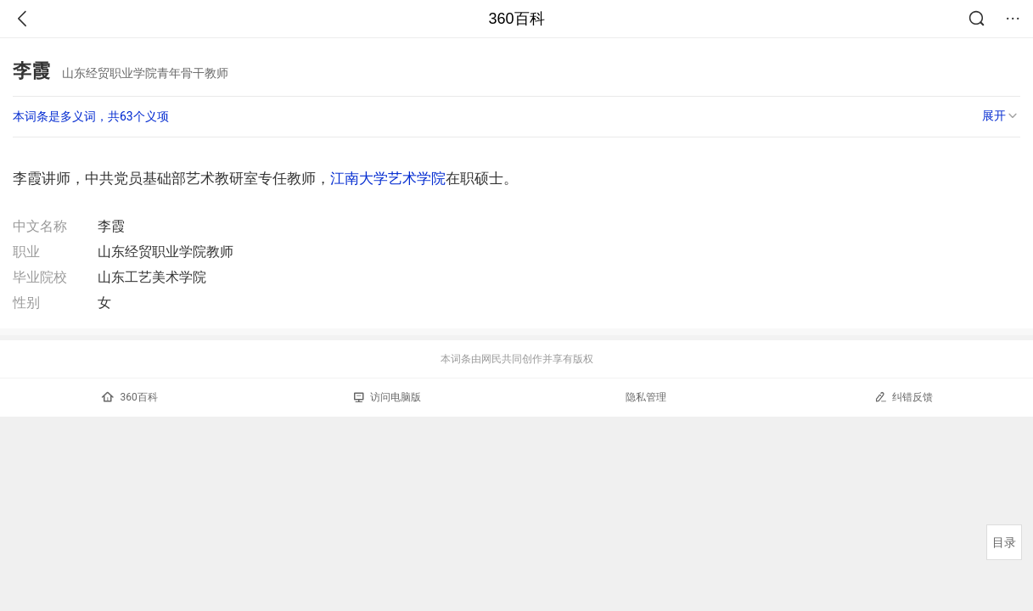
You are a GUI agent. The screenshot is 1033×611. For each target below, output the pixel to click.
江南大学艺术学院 (388, 178)
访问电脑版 (387, 397)
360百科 (516, 18)
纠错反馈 (903, 396)
